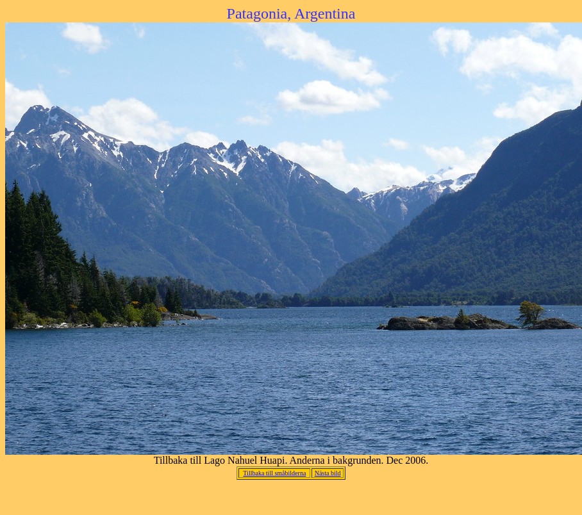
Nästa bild (328, 473)
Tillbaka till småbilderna (274, 473)
